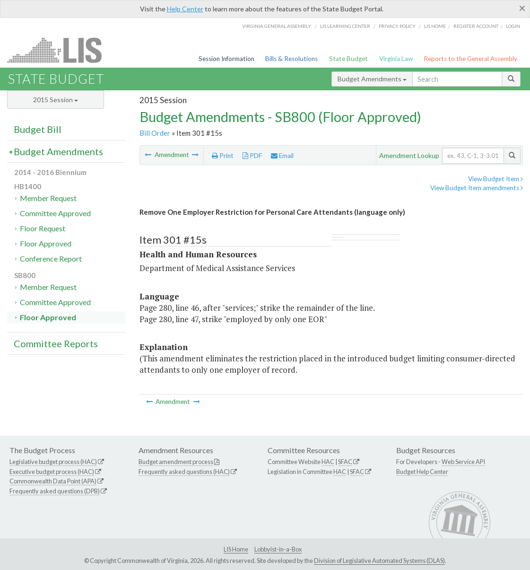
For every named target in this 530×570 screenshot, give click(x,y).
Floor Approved (45, 243)
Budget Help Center (422, 471)
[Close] (522, 8)
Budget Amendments (372, 79)
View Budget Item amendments (476, 188)
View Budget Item (495, 179)
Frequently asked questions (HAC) (184, 471)
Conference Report (51, 258)
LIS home (435, 26)
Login (513, 26)
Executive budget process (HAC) (51, 471)
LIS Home (236, 549)
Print (223, 155)
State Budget (348, 58)
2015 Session (55, 100)
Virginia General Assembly (276, 26)
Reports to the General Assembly (470, 58)
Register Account (475, 26)
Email (282, 155)
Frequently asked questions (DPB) (54, 491)
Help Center (185, 9)
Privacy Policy (397, 26)
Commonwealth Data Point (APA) (52, 481)
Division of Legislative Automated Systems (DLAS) (379, 560)
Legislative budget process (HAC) (53, 461)
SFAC (345, 461)
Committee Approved (55, 213)
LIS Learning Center (345, 26)
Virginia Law (396, 58)
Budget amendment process (176, 461)
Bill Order (154, 133)
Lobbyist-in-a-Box (278, 549)
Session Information (226, 58)
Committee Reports (56, 343)
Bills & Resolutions (291, 58)
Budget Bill (37, 129)
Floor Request (42, 228)
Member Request (48, 197)
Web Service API (463, 461)
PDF (252, 155)
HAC (327, 461)
